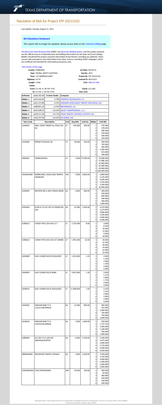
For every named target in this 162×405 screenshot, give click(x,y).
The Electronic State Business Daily (35, 51)
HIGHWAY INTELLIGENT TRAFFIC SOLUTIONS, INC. (81, 103)
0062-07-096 (93, 82)
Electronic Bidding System (71, 51)
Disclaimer (94, 401)
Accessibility (123, 401)
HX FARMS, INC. (67, 118)
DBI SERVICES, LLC (68, 106)
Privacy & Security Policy (108, 401)
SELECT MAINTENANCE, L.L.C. (73, 110)
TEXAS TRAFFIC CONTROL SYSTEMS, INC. (77, 114)
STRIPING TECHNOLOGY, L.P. (72, 99)
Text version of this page (32, 67)
